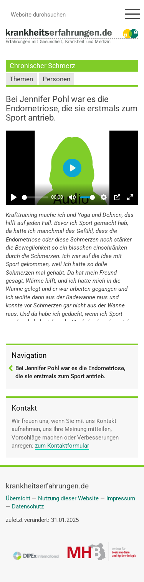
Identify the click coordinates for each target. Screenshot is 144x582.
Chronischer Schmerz (42, 66)
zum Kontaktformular (62, 445)
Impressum (120, 498)
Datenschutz (28, 506)
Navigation (29, 355)
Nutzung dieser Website (68, 498)
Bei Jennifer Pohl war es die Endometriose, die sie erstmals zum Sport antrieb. (70, 372)
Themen (21, 79)
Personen (56, 79)
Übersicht (18, 498)
